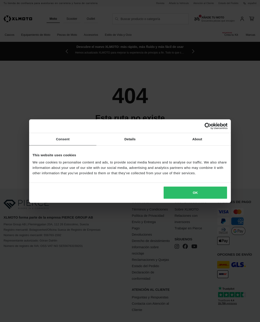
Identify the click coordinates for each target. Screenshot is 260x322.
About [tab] (197, 139)
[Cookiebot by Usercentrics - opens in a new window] (208, 126)
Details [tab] (130, 139)
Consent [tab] (63, 139)
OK (195, 192)
